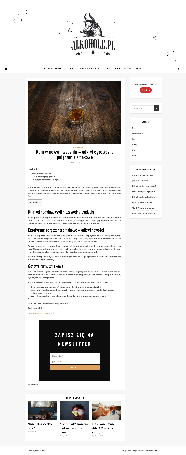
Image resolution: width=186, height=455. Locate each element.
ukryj (39, 202)
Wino (117, 69)
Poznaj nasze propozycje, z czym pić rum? (41, 313)
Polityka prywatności (138, 450)
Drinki (72, 69)
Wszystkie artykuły (54, 69)
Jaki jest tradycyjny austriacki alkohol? (144, 213)
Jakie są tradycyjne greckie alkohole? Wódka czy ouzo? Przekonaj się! (103, 428)
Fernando (35, 384)
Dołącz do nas (146, 90)
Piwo (107, 69)
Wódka (138, 69)
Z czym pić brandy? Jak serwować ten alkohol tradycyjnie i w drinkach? (74, 428)
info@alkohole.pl (127, 450)
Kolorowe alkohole (90, 69)
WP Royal (42, 450)
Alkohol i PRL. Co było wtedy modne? (143, 207)
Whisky (127, 69)
